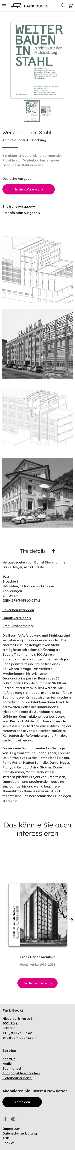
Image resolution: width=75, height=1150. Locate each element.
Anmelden (22, 1102)
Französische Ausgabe (21, 213)
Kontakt (8, 1059)
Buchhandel (11, 1068)
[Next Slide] (67, 60)
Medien (8, 1064)
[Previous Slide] (8, 60)
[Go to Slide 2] (48, 111)
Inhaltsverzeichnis (16, 618)
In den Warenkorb (37, 983)
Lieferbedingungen (17, 1078)
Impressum (11, 1129)
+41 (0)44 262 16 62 (17, 1033)
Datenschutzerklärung (19, 1133)
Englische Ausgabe (18, 206)
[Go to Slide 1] (32, 111)
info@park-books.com (19, 1038)
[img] (4, 6)
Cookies (8, 1143)
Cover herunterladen (18, 610)
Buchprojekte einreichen (21, 1073)
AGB (5, 1138)
